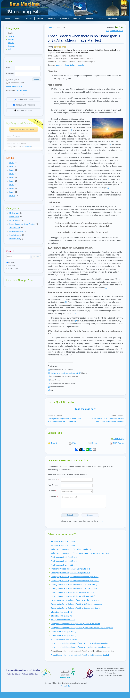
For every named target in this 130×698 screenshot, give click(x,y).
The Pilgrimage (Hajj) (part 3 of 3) (64, 565)
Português (11, 46)
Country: (52, 491)
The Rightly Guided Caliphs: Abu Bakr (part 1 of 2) (70, 569)
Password (10, 74)
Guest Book (112, 18)
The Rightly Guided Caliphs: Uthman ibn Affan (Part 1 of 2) (74, 585)
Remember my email (15, 83)
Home (7, 18)
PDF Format (117, 443)
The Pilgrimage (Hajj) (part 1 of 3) (64, 557)
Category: (51, 65)
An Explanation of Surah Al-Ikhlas (64, 639)
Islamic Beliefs (69, 65)
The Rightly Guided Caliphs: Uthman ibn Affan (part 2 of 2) (74, 588)
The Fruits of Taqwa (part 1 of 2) (63, 632)
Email (8, 68)
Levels (51, 18)
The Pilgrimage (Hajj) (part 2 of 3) (64, 561)
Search (76, 18)
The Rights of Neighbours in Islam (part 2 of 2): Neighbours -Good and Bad (80, 647)
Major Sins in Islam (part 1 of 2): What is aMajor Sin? (71, 549)
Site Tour (29, 18)
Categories (64, 18)
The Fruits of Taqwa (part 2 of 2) (63, 635)
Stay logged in (12, 80)
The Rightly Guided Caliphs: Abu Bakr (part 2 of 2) (70, 573)
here (101, 521)
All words (10, 262)
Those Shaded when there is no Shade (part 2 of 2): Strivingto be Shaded (80, 655)
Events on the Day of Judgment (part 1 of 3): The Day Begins (75, 600)
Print (72, 443)
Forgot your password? (14, 86)
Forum (101, 18)
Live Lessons (88, 18)
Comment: (53, 496)
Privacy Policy (66, 686)
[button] (7, 163)
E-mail (93, 443)
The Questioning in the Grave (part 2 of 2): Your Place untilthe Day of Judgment (82, 628)
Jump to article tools (114, 31)
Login (36, 79)
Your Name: (53, 479)
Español (11, 40)
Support (18, 18)
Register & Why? (22, 90)
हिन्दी (9, 49)
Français (11, 43)
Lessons (59, 65)
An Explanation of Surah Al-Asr (63, 620)
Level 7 (51, 27)
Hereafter (80, 65)
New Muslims (25, 9)
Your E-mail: (53, 485)
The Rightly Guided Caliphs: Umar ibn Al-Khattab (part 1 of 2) (75, 577)
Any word (10, 265)
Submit (70, 515)
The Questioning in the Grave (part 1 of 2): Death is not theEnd (75, 624)
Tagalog (11, 36)
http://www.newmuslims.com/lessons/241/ (65, 373)
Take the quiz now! (85, 409)
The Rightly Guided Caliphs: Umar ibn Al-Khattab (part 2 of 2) (75, 581)
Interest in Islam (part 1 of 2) (62, 612)
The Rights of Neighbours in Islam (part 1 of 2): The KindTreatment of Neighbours (83, 643)
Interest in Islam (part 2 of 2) (62, 616)
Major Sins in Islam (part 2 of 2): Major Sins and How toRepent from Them (80, 553)
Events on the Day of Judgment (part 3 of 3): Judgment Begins (75, 608)
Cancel (90, 515)
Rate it (52, 443)
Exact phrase (12, 268)
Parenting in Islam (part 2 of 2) (63, 545)
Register (40, 18)
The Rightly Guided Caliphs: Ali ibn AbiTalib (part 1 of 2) (72, 592)
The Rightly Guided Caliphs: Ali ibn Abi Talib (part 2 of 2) (73, 596)
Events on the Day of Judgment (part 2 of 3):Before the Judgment (76, 604)
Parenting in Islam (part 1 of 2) (63, 541)
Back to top (117, 439)
